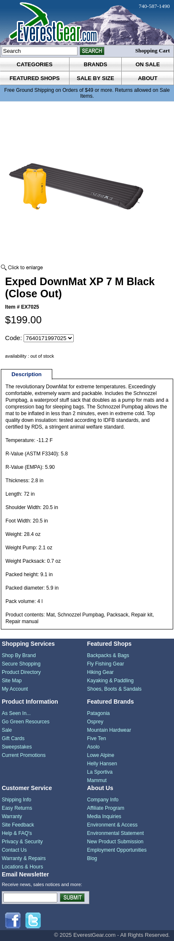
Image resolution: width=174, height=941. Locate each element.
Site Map (11, 681)
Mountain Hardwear (109, 730)
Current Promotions (24, 755)
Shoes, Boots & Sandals (114, 689)
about (147, 78)
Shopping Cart (152, 50)
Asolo (93, 747)
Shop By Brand (19, 655)
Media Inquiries (104, 816)
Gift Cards (13, 738)
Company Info (102, 800)
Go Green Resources (25, 722)
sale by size (95, 78)
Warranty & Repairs (24, 858)
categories (35, 64)
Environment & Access (112, 825)
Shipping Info (16, 800)
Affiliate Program (105, 808)
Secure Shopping (21, 664)
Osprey (95, 722)
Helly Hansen (102, 764)
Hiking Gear (100, 672)
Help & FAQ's (17, 833)
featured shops (35, 78)
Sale (7, 730)
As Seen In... (16, 713)
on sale (148, 64)
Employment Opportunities (116, 850)
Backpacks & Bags (108, 655)
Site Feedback (18, 825)
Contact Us (14, 850)
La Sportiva (99, 772)
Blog (92, 858)
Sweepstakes (17, 747)
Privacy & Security (22, 842)
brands (95, 64)
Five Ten (96, 738)
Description (26, 374)
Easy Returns (17, 808)
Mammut (97, 780)
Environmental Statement (115, 833)
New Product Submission (115, 842)
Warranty (12, 816)
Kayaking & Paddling (110, 681)
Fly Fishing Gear (105, 664)
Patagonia (98, 713)
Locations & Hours (22, 867)
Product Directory (21, 672)
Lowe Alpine (100, 755)
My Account (15, 689)
